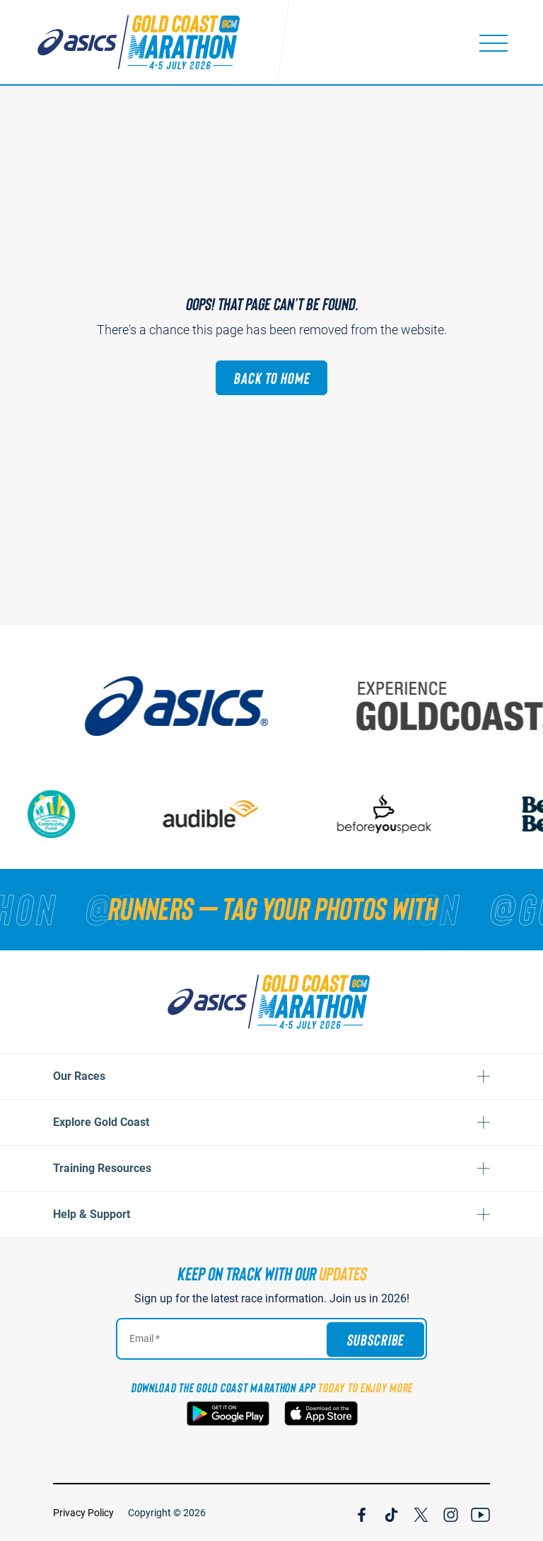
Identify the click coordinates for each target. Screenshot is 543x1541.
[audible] (247, 814)
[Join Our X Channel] (421, 1513)
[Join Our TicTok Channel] (391, 1513)
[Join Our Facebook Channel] (361, 1513)
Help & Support (91, 1214)
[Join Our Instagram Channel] (450, 1513)
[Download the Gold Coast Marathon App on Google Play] (228, 1413)
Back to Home (271, 377)
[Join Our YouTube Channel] (480, 1513)
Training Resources (102, 1168)
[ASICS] (233, 706)
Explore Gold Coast (101, 1122)
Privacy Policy (83, 1512)
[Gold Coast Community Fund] (87, 814)
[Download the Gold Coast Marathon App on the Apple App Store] (321, 1413)
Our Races (79, 1076)
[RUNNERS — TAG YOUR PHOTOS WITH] (271, 908)
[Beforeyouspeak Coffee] (421, 814)
